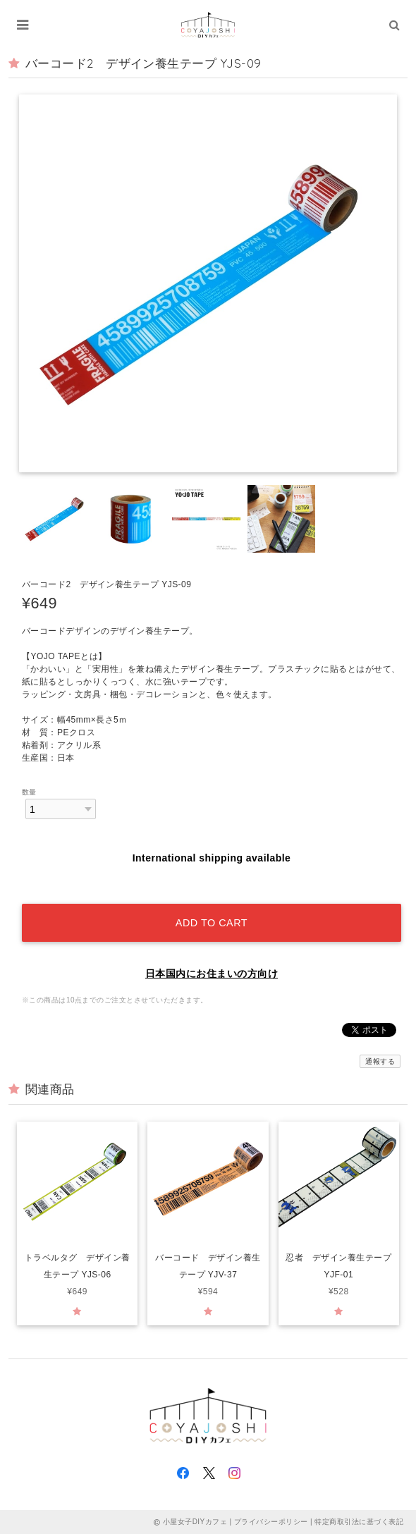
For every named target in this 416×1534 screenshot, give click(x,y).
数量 (29, 792)
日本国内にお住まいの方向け (211, 973)
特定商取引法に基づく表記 (358, 1522)
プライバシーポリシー (271, 1522)
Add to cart (211, 922)
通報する (380, 1061)
